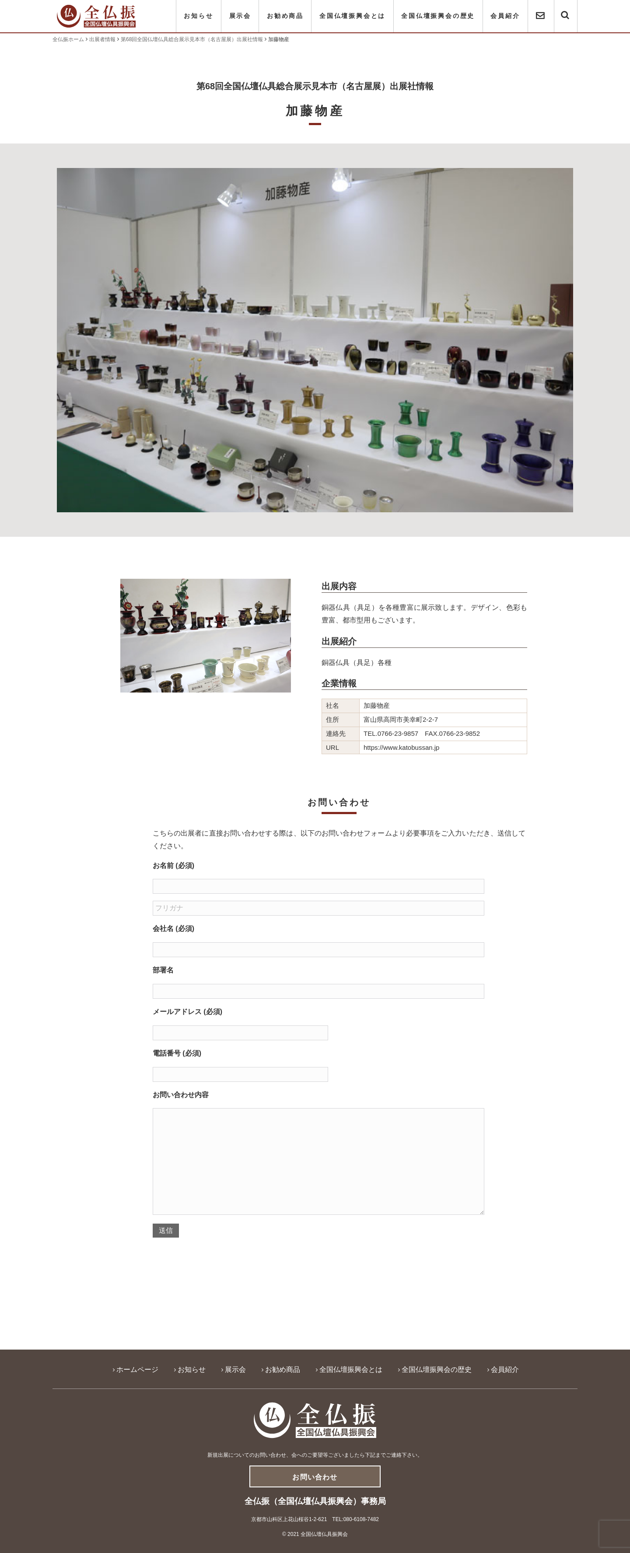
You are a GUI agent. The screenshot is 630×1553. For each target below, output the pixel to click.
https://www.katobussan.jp (401, 747)
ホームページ (137, 1369)
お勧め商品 (285, 16)
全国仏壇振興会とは (352, 16)
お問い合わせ (314, 1477)
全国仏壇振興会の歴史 (438, 16)
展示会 (240, 16)
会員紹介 (505, 16)
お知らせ (198, 16)
